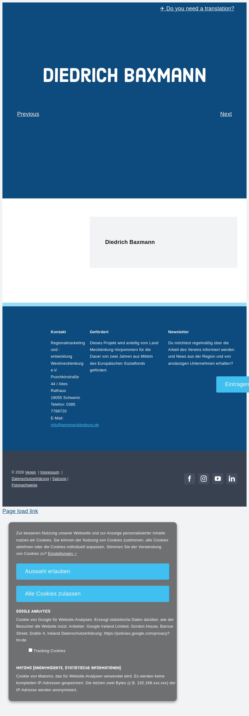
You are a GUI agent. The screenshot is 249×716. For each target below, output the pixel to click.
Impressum (49, 472)
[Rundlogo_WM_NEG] (27, 327)
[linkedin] (231, 478)
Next (226, 114)
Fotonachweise (24, 485)
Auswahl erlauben (47, 571)
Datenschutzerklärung (30, 479)
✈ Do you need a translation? (197, 9)
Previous (28, 114)
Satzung (59, 479)
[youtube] (217, 478)
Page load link (20, 511)
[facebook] (189, 478)
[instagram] (203, 478)
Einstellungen (62, 553)
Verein (30, 472)
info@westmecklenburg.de (75, 425)
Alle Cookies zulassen (53, 594)
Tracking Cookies (46, 650)
